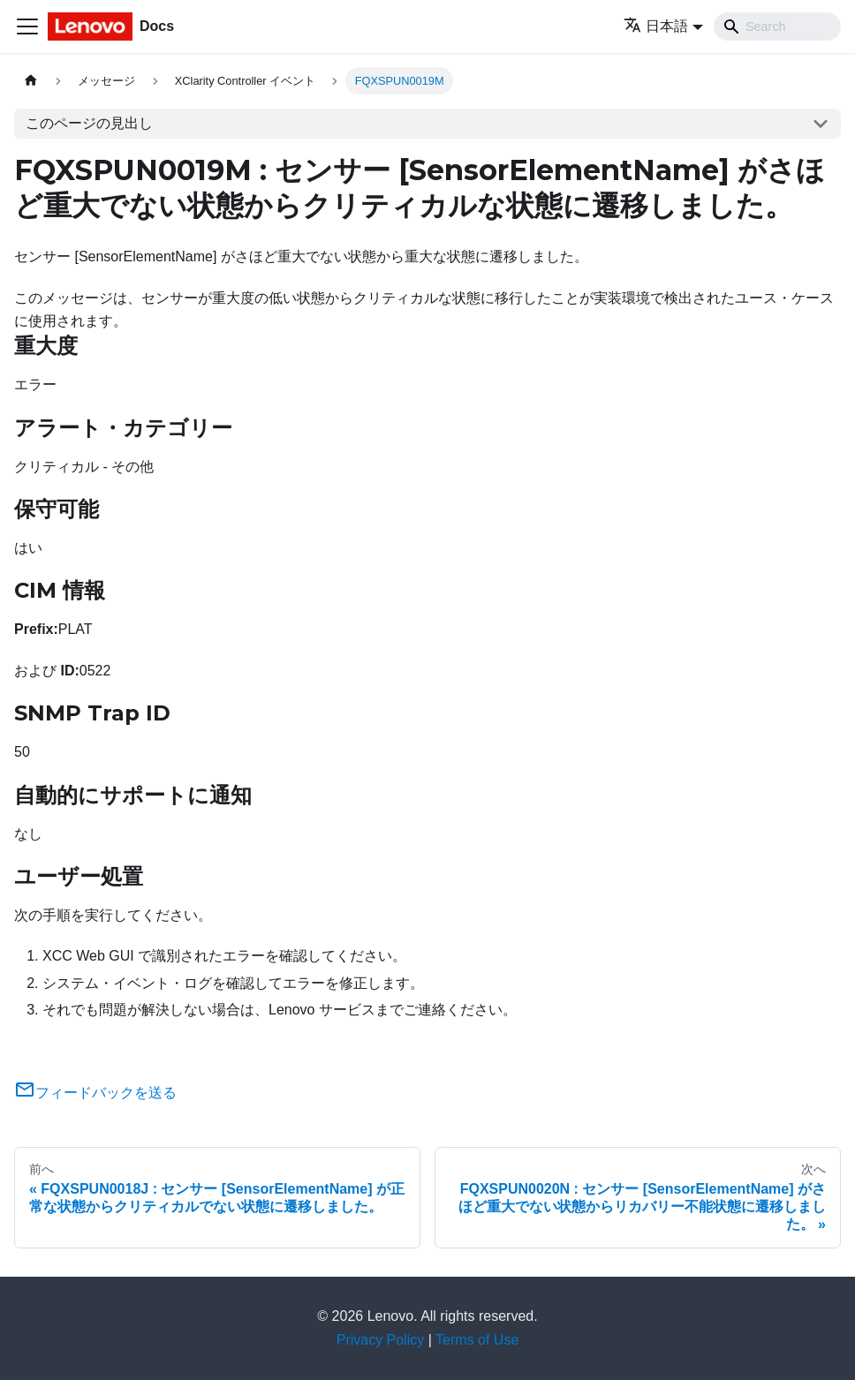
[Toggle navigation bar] (27, 26)
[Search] (777, 26)
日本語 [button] (656, 26)
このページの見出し (89, 123)
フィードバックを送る (95, 1092)
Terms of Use (476, 1339)
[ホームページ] (31, 80)
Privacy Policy (381, 1339)
